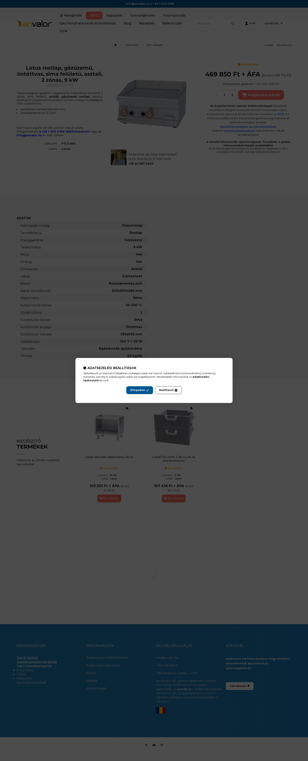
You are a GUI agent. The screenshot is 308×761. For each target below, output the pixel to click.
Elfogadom (139, 390)
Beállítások (168, 390)
